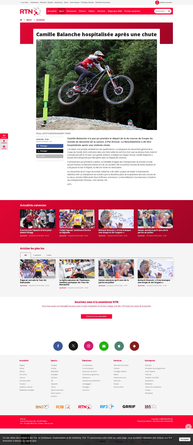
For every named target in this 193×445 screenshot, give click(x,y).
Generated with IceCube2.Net (163, 421)
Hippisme (54, 384)
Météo (116, 374)
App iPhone (119, 346)
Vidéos (91, 11)
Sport (61, 11)
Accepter (185, 439)
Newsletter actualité (27, 390)
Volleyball (54, 374)
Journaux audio (25, 380)
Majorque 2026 (115, 11)
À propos (148, 365)
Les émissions (87, 365)
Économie (23, 374)
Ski (52, 380)
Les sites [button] (24, 2)
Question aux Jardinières (91, 380)
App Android (134, 346)
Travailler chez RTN (152, 377)
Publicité (148, 374)
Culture (22, 377)
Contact (148, 390)
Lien (41, 156)
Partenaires (149, 380)
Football (54, 365)
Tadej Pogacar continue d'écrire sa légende (75, 231)
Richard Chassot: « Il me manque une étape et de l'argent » (115, 231)
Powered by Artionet (144, 421)
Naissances (59, 2)
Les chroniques (87, 368)
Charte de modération (153, 387)
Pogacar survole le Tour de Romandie (33, 281)
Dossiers (23, 384)
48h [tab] (25, 255)
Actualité (51, 11)
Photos (82, 11)
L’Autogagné (86, 384)
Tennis (53, 387)
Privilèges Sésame (87, 2)
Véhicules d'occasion (102, 2)
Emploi (116, 384)
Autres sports (56, 393)
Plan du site (49, 423)
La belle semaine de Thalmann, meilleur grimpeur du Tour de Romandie (74, 282)
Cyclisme (40, 19)
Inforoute (43, 2)
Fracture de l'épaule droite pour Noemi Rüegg (36, 231)
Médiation (148, 384)
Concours (85, 390)
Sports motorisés (57, 390)
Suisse (22, 368)
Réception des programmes (155, 368)
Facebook (58, 346)
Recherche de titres (89, 371)
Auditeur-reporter (163, 3)
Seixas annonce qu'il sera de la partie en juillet (153, 231)
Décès (66, 2)
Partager (42, 146)
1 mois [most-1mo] (48, 255)
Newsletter (149, 393)
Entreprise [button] (34, 2)
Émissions (71, 11)
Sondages (85, 387)
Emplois (50, 2)
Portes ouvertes (132, 11)
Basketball (54, 371)
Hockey (53, 368)
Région (22, 365)
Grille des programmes (90, 374)
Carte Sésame (75, 2)
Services (101, 11)
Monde (22, 371)
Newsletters (104, 346)
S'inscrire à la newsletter (96, 316)
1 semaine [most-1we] (37, 255)
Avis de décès (118, 387)
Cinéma (116, 368)
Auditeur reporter (26, 387)
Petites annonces (120, 377)
